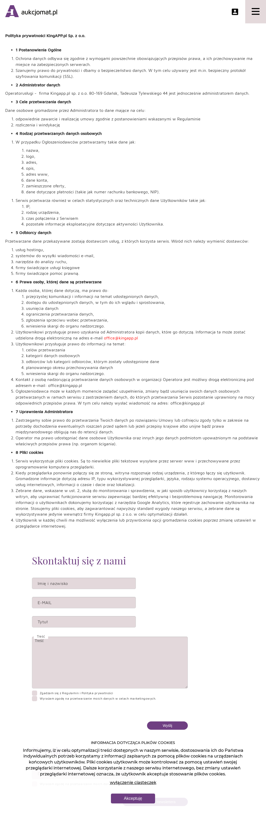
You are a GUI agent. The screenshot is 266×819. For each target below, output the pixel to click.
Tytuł (43, 621)
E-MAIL (45, 602)
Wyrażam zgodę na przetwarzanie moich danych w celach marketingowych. (98, 698)
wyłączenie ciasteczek (133, 782)
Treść (110, 662)
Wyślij (167, 726)
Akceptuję (133, 798)
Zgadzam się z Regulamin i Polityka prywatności (76, 693)
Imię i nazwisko (53, 583)
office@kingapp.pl (121, 338)
